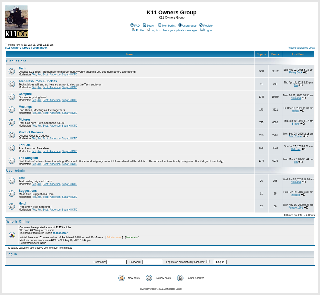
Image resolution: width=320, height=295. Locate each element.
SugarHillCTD (69, 74)
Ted (34, 74)
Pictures (24, 119)
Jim (40, 74)
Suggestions (28, 190)
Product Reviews (31, 132)
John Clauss (295, 136)
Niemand (296, 98)
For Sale (24, 145)
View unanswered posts (301, 47)
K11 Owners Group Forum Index (26, 47)
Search (149, 25)
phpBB (153, 288)
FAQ (135, 25)
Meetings (25, 107)
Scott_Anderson (51, 74)
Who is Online (18, 221)
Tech (22, 68)
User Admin (16, 170)
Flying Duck (295, 72)
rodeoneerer (60, 233)
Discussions (16, 61)
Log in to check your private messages (172, 30)
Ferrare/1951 (295, 207)
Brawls (296, 123)
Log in (206, 30)
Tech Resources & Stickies (38, 81)
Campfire (25, 94)
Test (22, 178)
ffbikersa (295, 149)
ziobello (296, 194)
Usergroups (187, 25)
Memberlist (167, 25)
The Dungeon (28, 158)
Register (207, 25)
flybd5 (295, 111)
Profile (138, 30)
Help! (22, 203)
